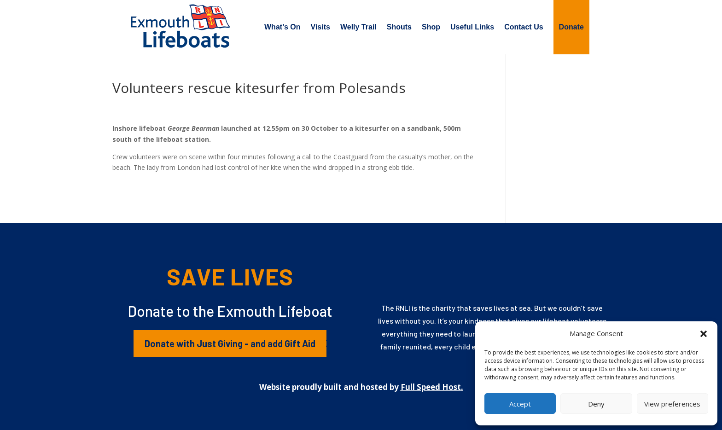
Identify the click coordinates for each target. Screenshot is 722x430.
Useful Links (472, 27)
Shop (431, 27)
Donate (571, 27)
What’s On (282, 27)
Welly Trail (358, 27)
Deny (596, 403)
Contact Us (523, 27)
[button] (703, 333)
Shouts (399, 27)
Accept (520, 403)
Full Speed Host (431, 387)
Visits (320, 27)
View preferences (672, 403)
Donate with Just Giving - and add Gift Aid (230, 343)
